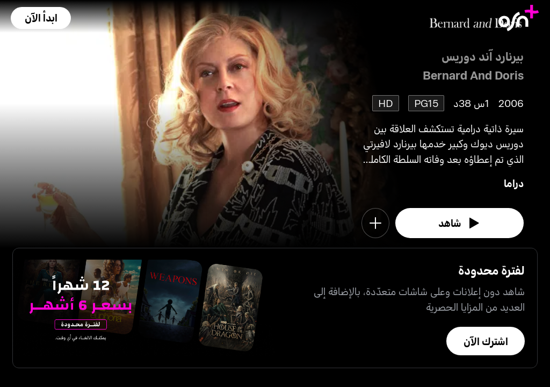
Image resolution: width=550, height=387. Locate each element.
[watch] (459, 223)
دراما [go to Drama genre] (514, 183)
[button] (41, 18)
